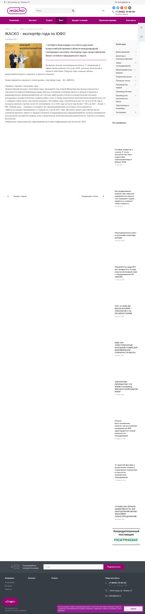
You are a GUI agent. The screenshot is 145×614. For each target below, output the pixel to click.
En (100, 11)
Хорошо (133, 609)
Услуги (49, 20)
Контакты (131, 20)
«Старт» (10, 601)
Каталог (34, 20)
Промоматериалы (107, 20)
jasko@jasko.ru (122, 2)
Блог (61, 20)
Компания (15, 20)
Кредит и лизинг (80, 20)
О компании (10, 582)
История (8, 586)
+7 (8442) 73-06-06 (125, 11)
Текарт (20, 608)
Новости (8, 589)
